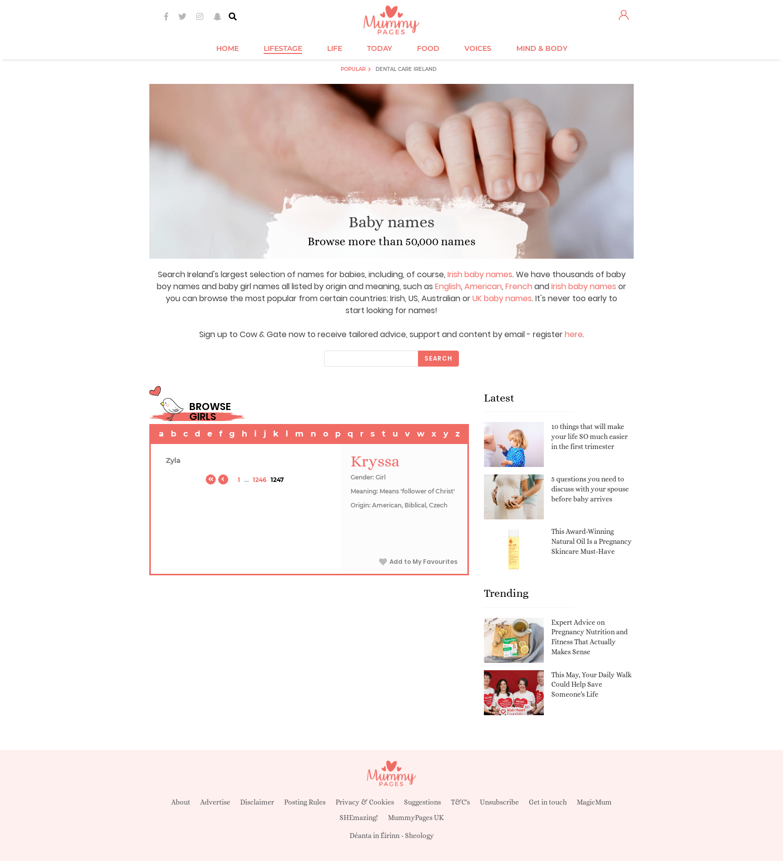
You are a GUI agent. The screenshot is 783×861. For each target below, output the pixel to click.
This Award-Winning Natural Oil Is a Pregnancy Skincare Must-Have (591, 541)
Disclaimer (257, 802)
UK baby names (502, 298)
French (518, 286)
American (483, 286)
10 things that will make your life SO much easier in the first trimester (589, 436)
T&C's (460, 802)
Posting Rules (305, 802)
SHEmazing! (359, 818)
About (180, 802)
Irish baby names (479, 274)
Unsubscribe (499, 802)
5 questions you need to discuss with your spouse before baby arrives (590, 488)
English (448, 286)
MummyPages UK (416, 818)
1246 (260, 479)
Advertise (215, 802)
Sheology (419, 836)
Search (438, 358)
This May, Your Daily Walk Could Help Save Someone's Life (591, 684)
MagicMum (594, 802)
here (574, 334)
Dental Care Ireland (406, 69)
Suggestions (422, 802)
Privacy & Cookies (365, 802)
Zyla (173, 460)
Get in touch (548, 802)
